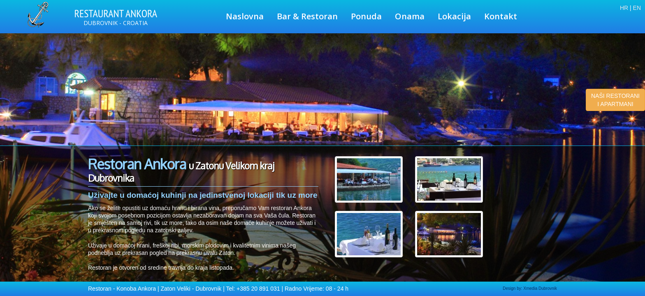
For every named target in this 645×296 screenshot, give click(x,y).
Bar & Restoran (307, 16)
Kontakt (500, 16)
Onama (410, 16)
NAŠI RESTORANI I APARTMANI (615, 99)
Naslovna (245, 16)
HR (624, 8)
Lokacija (454, 16)
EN (637, 8)
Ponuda (366, 16)
